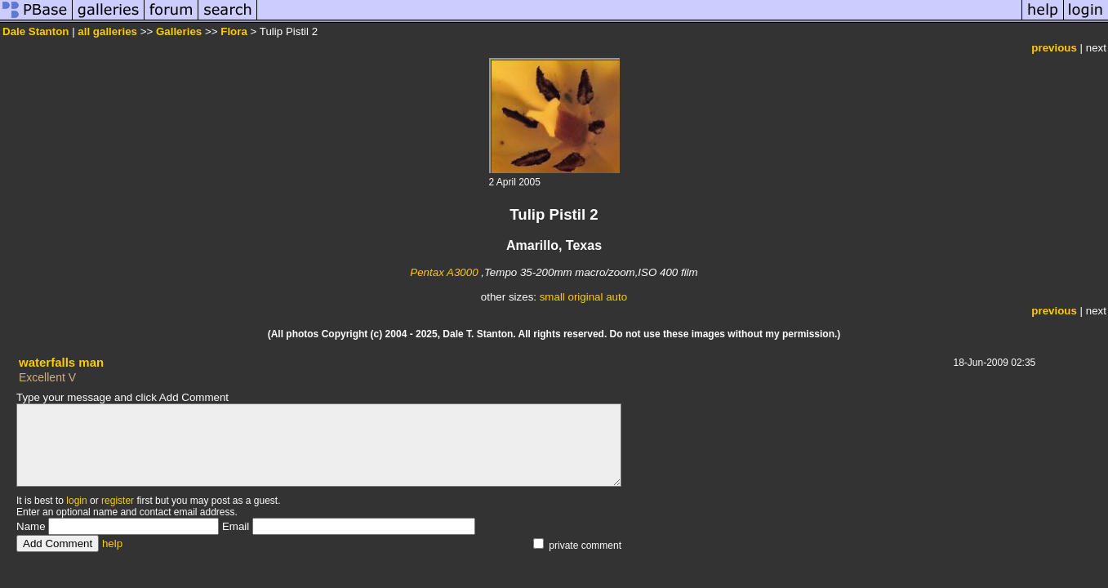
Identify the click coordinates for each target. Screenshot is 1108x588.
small (552, 297)
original (585, 297)
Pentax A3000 (444, 272)
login (76, 500)
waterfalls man (61, 362)
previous (1054, 48)
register (117, 500)
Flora (233, 31)
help (112, 543)
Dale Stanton (35, 31)
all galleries (107, 31)
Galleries (179, 31)
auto (616, 297)
